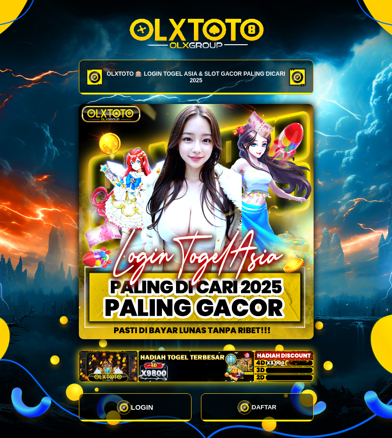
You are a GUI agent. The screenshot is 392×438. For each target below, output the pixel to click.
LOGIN (135, 407)
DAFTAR (257, 407)
